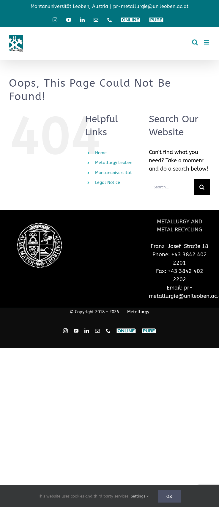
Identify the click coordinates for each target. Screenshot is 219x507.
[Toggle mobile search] (195, 42)
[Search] (202, 187)
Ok (169, 496)
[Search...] (171, 187)
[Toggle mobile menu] (207, 42)
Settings (140, 496)
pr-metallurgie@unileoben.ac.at (150, 6)
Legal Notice (107, 182)
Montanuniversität (113, 172)
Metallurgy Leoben (113, 162)
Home (101, 152)
